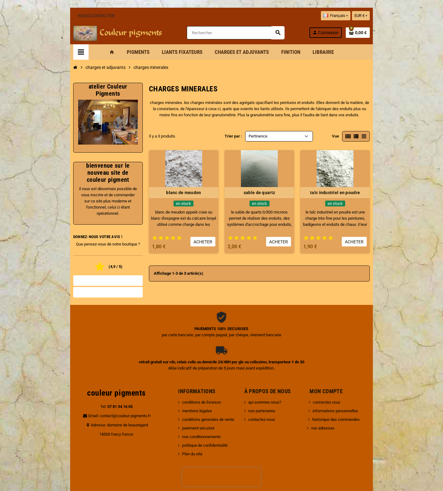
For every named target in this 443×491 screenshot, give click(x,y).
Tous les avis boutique (83, 274)
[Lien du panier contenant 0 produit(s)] (391, 33)
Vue (368, 138)
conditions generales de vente (197, 380)
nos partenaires (265, 371)
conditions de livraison (190, 363)
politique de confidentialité (194, 406)
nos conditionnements (190, 397)
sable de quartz (267, 194)
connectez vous (330, 363)
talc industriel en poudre (360, 194)
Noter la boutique (83, 286)
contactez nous (265, 380)
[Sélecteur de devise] (394, 15)
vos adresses (326, 388)
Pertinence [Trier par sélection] (258, 138)
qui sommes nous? (268, 363)
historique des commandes (339, 380)
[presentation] (221, 437)
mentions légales (186, 371)
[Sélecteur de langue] (368, 15)
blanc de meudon (175, 194)
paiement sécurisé (187, 388)
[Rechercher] (239, 33)
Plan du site (181, 414)
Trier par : (233, 138)
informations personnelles (339, 371)
